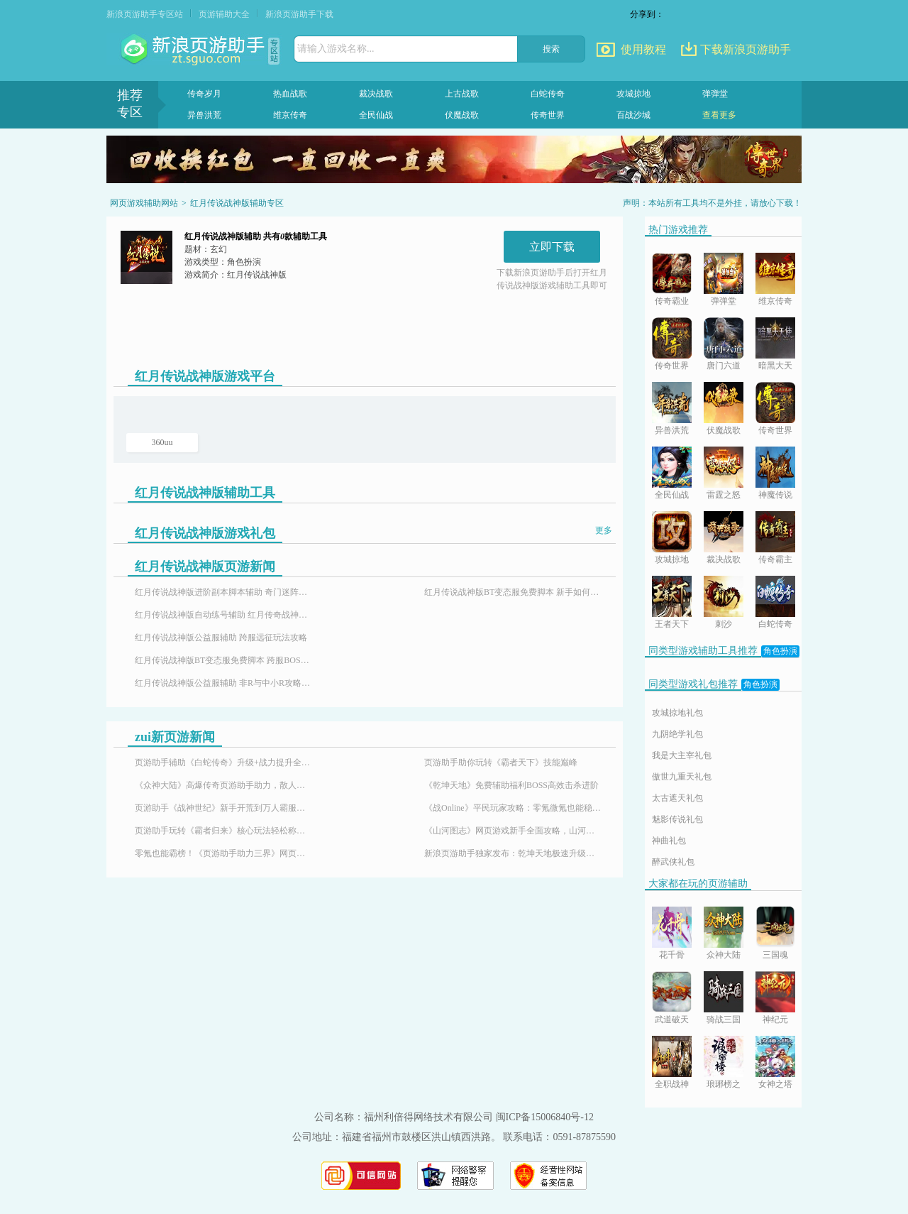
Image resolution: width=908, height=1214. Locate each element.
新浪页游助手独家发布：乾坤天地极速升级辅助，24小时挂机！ (513, 853)
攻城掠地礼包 (677, 713)
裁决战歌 (376, 94)
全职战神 (672, 1084)
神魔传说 (775, 495)
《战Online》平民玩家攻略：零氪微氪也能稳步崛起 (513, 808)
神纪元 (775, 1019)
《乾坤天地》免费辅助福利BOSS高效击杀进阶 (511, 785)
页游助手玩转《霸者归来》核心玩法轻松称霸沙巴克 (223, 831)
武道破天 (672, 1019)
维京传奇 (290, 115)
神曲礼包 (669, 841)
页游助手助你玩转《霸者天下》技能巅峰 (500, 762)
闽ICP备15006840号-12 (545, 1117)
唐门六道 (724, 366)
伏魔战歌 (462, 115)
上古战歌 (462, 94)
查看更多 (719, 115)
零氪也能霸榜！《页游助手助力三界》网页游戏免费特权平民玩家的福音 (223, 853)
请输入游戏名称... (336, 48)
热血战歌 (290, 94)
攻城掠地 (633, 94)
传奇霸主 (775, 559)
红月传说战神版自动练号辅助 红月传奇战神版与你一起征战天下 (223, 615)
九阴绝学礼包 (677, 734)
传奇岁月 (204, 94)
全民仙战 (376, 115)
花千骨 (672, 955)
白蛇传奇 (548, 94)
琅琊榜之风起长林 (724, 1085)
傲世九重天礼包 (682, 777)
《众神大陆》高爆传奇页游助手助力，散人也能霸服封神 (223, 785)
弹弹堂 (715, 94)
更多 (603, 530)
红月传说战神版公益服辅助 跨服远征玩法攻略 (221, 637)
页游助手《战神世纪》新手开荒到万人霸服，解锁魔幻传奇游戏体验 (223, 808)
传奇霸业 (672, 301)
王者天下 (672, 624)
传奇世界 (548, 115)
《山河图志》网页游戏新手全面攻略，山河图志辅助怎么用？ (513, 831)
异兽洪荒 (204, 115)
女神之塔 (775, 1084)
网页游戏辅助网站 (144, 203)
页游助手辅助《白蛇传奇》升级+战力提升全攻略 (223, 762)
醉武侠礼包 (673, 862)
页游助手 (194, 50)
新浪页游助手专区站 (144, 14)
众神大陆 (724, 955)
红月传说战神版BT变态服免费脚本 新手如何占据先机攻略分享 (513, 592)
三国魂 (775, 955)
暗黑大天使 (775, 367)
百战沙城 (633, 115)
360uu (162, 442)
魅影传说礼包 (677, 819)
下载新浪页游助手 (745, 49)
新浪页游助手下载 (299, 14)
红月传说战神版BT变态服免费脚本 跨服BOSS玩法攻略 (223, 660)
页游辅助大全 (224, 14)
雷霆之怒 (724, 495)
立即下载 (552, 247)
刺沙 (723, 624)
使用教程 (643, 49)
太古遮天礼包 (677, 798)
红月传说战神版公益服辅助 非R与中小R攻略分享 (223, 683)
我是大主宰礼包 (682, 755)
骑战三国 (724, 1019)
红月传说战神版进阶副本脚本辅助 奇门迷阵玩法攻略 (223, 592)
